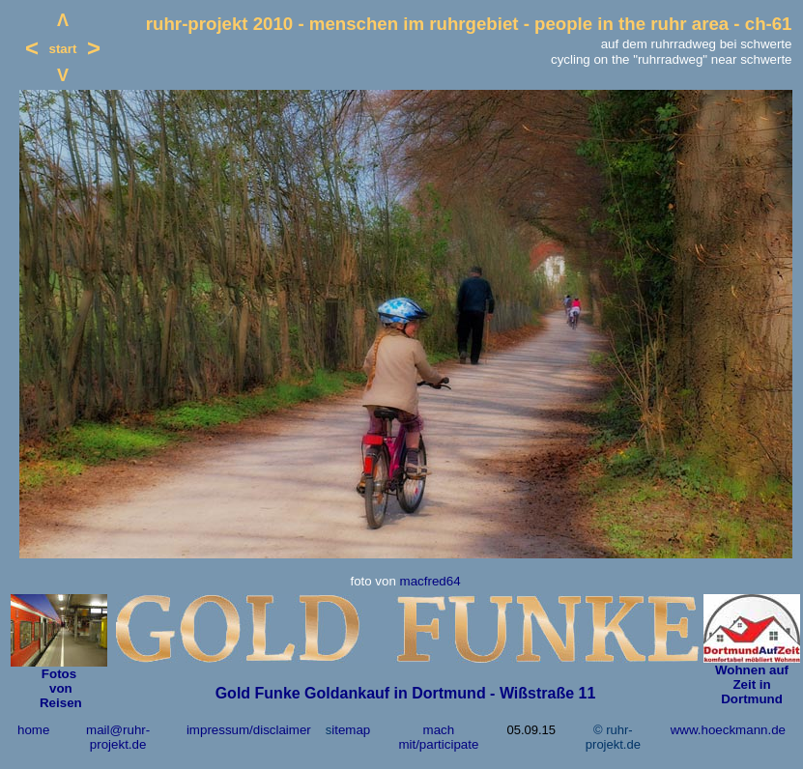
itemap (350, 730)
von (58, 688)
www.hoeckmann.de (728, 730)
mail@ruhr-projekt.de (118, 737)
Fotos (59, 674)
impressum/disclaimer (248, 730)
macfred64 (430, 581)
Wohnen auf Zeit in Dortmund (752, 684)
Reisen (58, 703)
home (33, 730)
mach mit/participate (438, 737)
